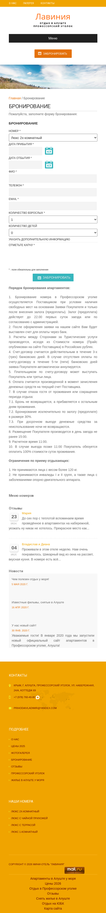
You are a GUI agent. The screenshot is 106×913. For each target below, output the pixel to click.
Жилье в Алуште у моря (27, 780)
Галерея (28, 3)
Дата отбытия (19, 158)
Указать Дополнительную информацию (39, 239)
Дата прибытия (20, 144)
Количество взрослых (26, 212)
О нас (12, 3)
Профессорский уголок (28, 773)
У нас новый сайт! (24, 625)
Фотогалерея (20, 753)
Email (13, 199)
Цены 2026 (53, 883)
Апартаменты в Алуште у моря (53, 878)
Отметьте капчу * (22, 245)
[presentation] (43, 256)
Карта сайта (53, 908)
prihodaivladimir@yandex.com (35, 708)
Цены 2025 (18, 746)
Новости (16, 571)
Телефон (15, 185)
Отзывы (15, 508)
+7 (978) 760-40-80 (24, 697)
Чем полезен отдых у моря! (30, 579)
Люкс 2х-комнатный (25, 811)
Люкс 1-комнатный (24, 831)
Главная (15, 98)
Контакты (47, 3)
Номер (14, 131)
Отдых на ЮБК (53, 903)
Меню (35, 38)
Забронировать (55, 53)
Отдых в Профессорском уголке (52, 888)
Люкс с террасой (23, 825)
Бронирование (21, 759)
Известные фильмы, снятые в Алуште (38, 602)
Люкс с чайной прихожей (29, 818)
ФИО (12, 171)
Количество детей (23, 226)
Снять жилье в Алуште (53, 898)
